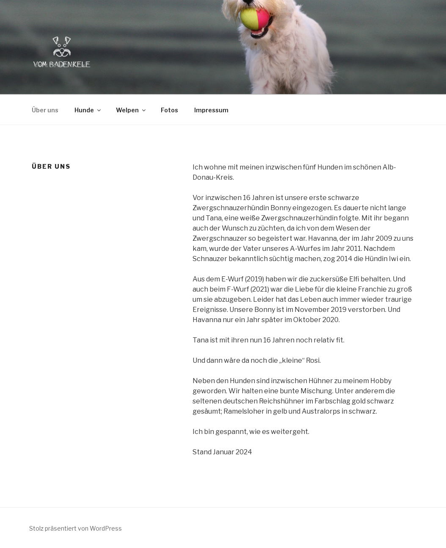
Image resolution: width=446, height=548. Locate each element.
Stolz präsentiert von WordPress (75, 528)
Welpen (131, 110)
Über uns (45, 110)
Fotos (169, 110)
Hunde (88, 110)
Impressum (211, 110)
